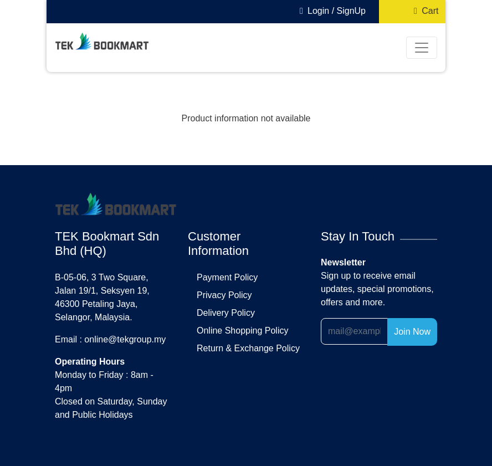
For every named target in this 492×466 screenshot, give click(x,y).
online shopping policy (242, 330)
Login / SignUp (330, 11)
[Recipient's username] (354, 331)
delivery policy (226, 313)
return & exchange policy (248, 348)
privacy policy (224, 295)
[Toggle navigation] (421, 48)
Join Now (412, 331)
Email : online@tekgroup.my (110, 339)
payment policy (227, 277)
